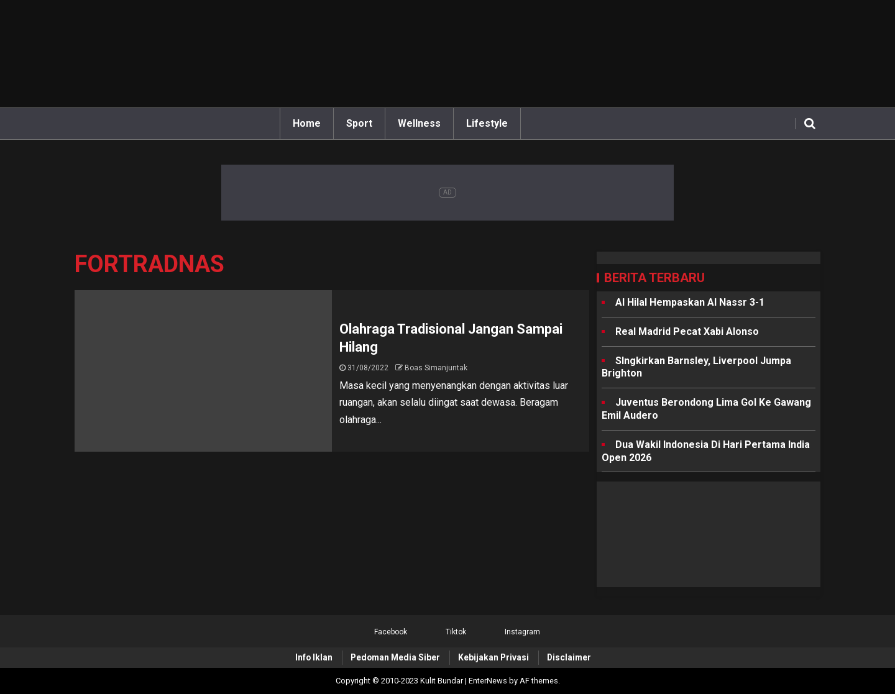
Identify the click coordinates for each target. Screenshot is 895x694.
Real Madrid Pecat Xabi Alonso (687, 331)
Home (307, 123)
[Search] (809, 123)
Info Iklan (314, 657)
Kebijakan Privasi (493, 657)
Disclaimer (569, 657)
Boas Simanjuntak (436, 367)
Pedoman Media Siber (395, 657)
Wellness (419, 123)
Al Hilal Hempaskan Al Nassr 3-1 (689, 302)
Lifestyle (487, 123)
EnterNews (488, 680)
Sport (359, 123)
